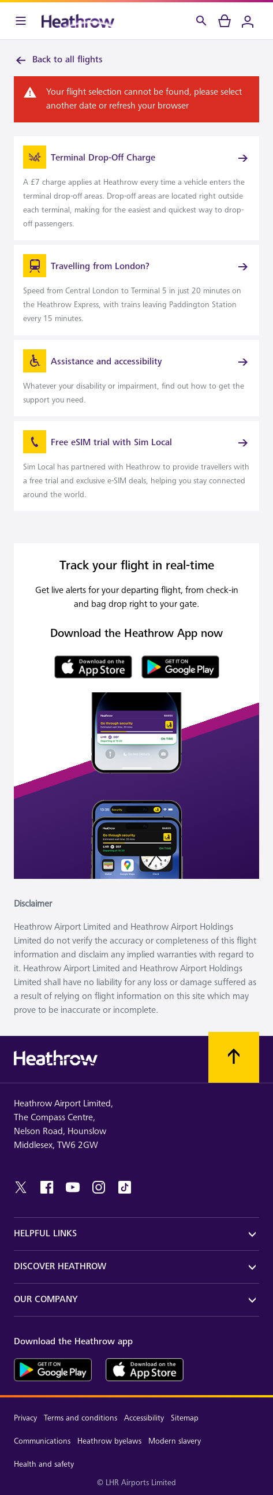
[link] (136, 188)
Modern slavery (174, 1441)
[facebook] (47, 1187)
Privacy (25, 1418)
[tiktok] (125, 1187)
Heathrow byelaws (109, 1441)
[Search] (201, 20)
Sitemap (185, 1418)
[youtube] (73, 1187)
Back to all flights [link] (58, 60)
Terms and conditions (80, 1418)
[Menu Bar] (21, 21)
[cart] (224, 20)
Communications (42, 1441)
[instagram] (99, 1187)
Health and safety (44, 1464)
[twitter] (21, 1187)
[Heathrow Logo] (78, 21)
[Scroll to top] (233, 1057)
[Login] (247, 20)
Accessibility (144, 1418)
